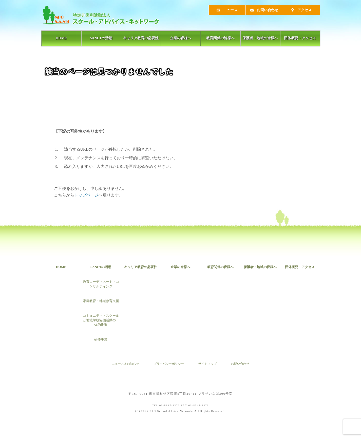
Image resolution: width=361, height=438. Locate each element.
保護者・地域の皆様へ (260, 38)
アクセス (301, 10)
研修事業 (100, 339)
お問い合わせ (264, 10)
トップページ (86, 195)
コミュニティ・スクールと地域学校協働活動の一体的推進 (101, 320)
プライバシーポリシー (169, 364)
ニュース (227, 10)
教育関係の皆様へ (220, 38)
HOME (61, 38)
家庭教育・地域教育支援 (101, 301)
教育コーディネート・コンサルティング (101, 284)
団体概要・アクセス (300, 38)
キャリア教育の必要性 (141, 38)
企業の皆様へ (180, 38)
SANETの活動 (101, 38)
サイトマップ (207, 364)
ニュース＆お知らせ (125, 364)
